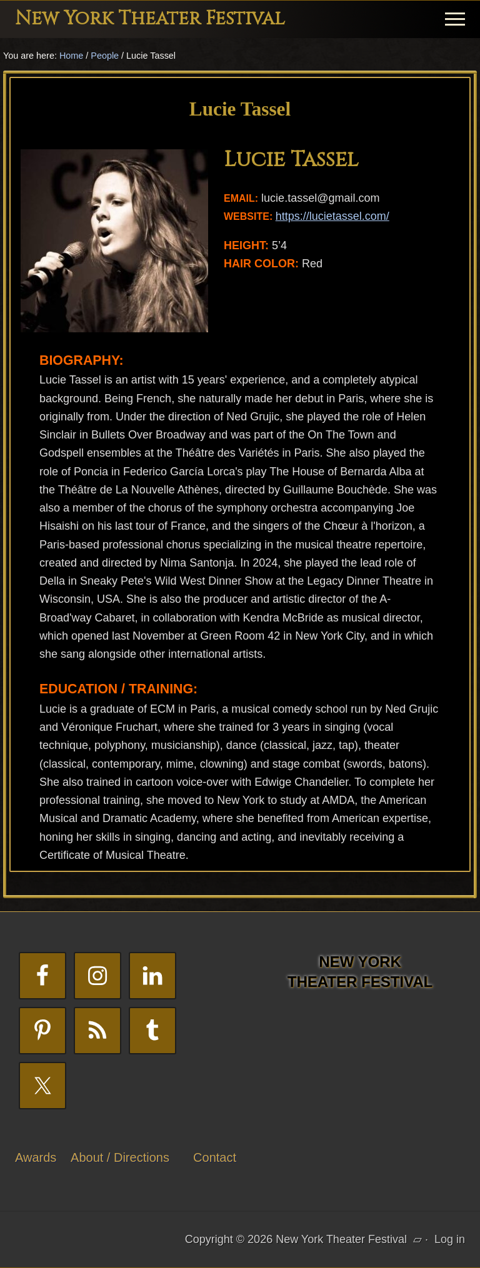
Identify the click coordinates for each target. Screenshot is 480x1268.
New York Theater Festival (150, 18)
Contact (214, 1157)
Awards (35, 1157)
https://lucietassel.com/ (332, 216)
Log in (449, 1239)
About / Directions (120, 1157)
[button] (455, 19)
